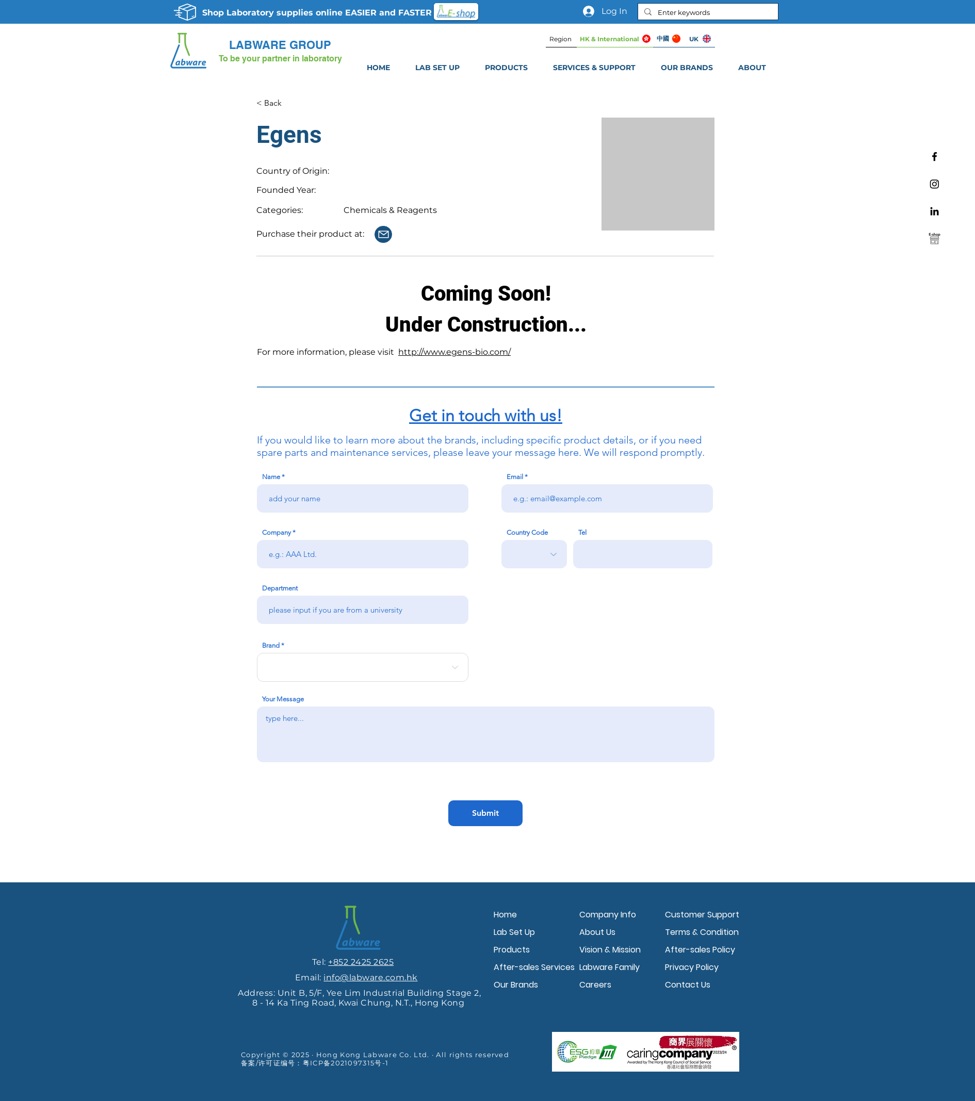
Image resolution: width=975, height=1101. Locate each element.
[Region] (561, 38)
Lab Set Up (514, 932)
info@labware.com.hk (370, 977)
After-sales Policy (700, 950)
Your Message (283, 699)
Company (276, 532)
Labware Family (609, 967)
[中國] (668, 38)
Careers (595, 985)
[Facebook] (934, 156)
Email (515, 476)
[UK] (699, 38)
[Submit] (485, 813)
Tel (582, 532)
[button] (594, 67)
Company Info (607, 915)
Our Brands (516, 985)
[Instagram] (934, 184)
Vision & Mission (610, 950)
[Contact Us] (383, 234)
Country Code (527, 532)
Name (271, 476)
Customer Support (702, 915)
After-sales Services (534, 967)
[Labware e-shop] (934, 238)
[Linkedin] (934, 211)
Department (280, 588)
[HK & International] (615, 38)
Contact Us (687, 985)
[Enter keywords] (707, 12)
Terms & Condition (702, 932)
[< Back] (290, 102)
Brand (271, 645)
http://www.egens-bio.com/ (454, 352)
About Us (597, 932)
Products (512, 950)
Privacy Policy (692, 967)
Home (505, 915)
